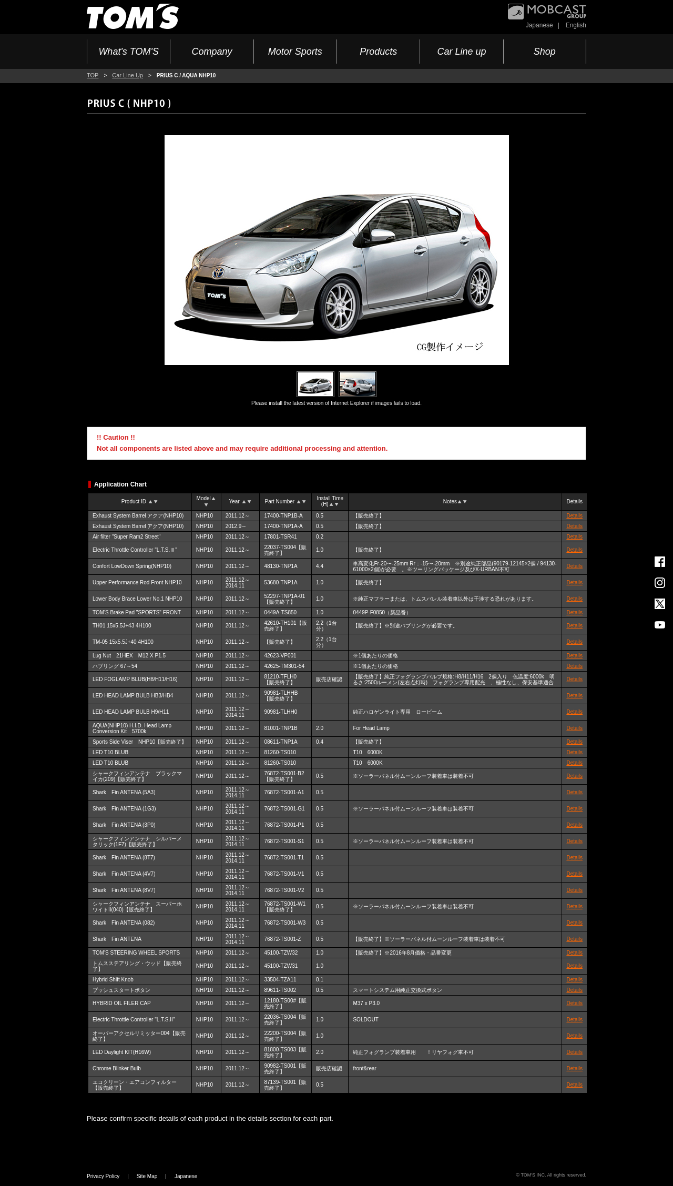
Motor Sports (295, 51)
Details (574, 516)
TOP (92, 75)
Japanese (539, 25)
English (576, 25)
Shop (545, 51)
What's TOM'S (128, 51)
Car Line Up (127, 75)
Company (211, 51)
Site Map (147, 1176)
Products (378, 51)
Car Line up (461, 51)
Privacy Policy (103, 1176)
